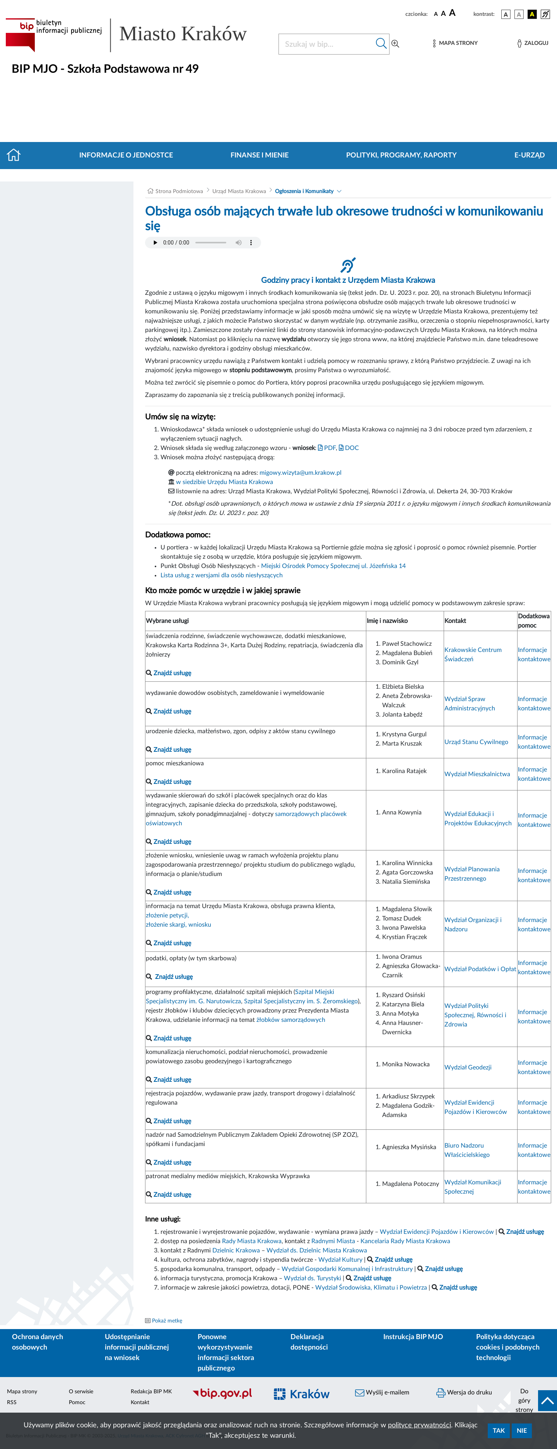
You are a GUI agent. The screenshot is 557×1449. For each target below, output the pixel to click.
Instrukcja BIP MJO (413, 1337)
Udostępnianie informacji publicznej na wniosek (137, 1348)
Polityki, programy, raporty (401, 155)
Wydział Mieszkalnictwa (477, 774)
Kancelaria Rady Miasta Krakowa (405, 1241)
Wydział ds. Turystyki (312, 1278)
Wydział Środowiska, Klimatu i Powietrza (371, 1288)
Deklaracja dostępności (309, 1342)
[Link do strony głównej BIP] (137, 35)
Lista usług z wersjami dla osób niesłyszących (222, 575)
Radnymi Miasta (333, 1241)
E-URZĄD (529, 155)
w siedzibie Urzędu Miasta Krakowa (224, 482)
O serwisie (81, 1391)
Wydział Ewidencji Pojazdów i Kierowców (437, 1232)
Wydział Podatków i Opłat (480, 969)
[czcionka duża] (460, 13)
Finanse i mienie (260, 155)
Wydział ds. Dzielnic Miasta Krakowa (317, 1250)
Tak (499, 1431)
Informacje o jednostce (126, 155)
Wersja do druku (464, 1393)
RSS (12, 1402)
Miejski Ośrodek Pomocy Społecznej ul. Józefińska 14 (333, 566)
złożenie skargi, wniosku (178, 925)
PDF (327, 448)
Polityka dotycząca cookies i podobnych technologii (508, 1348)
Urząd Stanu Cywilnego (476, 742)
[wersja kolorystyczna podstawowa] (506, 14)
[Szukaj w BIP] (326, 44)
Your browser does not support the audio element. (203, 242)
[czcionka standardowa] (436, 14)
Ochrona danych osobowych (37, 1342)
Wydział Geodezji (468, 1067)
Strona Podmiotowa (179, 191)
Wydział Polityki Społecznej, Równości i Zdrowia (475, 1015)
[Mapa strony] (455, 43)
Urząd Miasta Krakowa (239, 191)
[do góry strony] (534, 1401)
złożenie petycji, (167, 915)
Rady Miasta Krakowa (252, 1241)
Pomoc (77, 1402)
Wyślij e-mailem (382, 1393)
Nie (522, 1431)
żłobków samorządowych (290, 1020)
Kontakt (140, 1402)
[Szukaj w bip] (382, 44)
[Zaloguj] (533, 43)
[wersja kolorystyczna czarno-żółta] (532, 14)
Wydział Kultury (340, 1260)
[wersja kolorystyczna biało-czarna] (519, 14)
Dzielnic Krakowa (236, 1250)
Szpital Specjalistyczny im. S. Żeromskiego (301, 1001)
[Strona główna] (17, 155)
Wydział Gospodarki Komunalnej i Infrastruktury (347, 1269)
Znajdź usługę (174, 977)
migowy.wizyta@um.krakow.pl (301, 473)
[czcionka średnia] (443, 14)
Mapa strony (22, 1391)
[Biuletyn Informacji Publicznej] (226, 1398)
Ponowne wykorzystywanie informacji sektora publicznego (226, 1353)
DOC (349, 448)
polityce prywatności (419, 1425)
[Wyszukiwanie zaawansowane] (395, 44)
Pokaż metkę (167, 1321)
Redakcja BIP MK (151, 1391)
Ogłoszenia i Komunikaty (304, 191)
